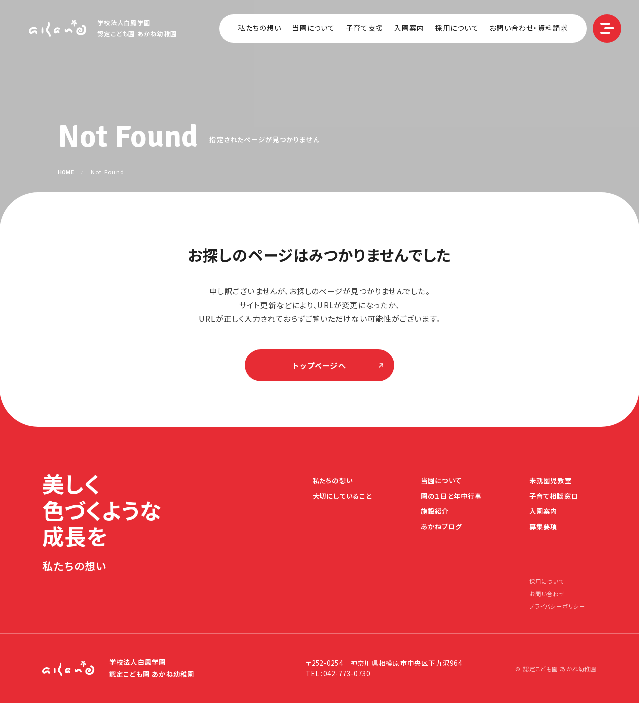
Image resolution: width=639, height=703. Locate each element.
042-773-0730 (347, 673)
